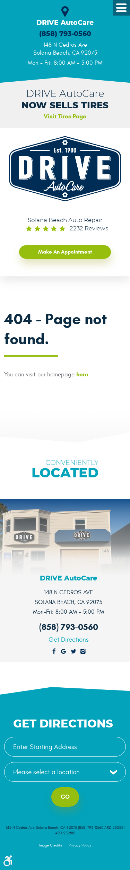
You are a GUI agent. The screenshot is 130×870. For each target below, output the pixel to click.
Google (64, 652)
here (82, 374)
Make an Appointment (65, 252)
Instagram (83, 652)
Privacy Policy (80, 845)
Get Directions (69, 640)
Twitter (73, 652)
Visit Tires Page (65, 116)
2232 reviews (89, 228)
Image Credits (50, 845)
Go (65, 796)
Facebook (54, 652)
